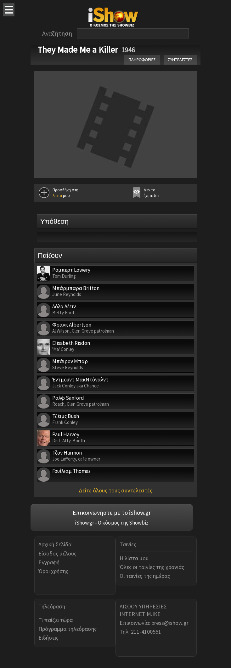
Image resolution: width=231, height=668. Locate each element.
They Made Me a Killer (77, 49)
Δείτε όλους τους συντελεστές (115, 490)
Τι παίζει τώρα (55, 620)
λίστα (57, 195)
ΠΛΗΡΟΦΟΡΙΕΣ (141, 59)
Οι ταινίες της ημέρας (145, 575)
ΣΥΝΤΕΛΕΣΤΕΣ (180, 59)
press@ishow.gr (170, 622)
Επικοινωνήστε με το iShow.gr (112, 512)
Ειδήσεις (48, 637)
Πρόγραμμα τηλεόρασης (67, 628)
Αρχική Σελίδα (54, 544)
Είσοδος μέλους (57, 553)
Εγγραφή (48, 562)
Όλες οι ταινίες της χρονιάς (152, 567)
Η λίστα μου (134, 558)
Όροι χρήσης (53, 571)
